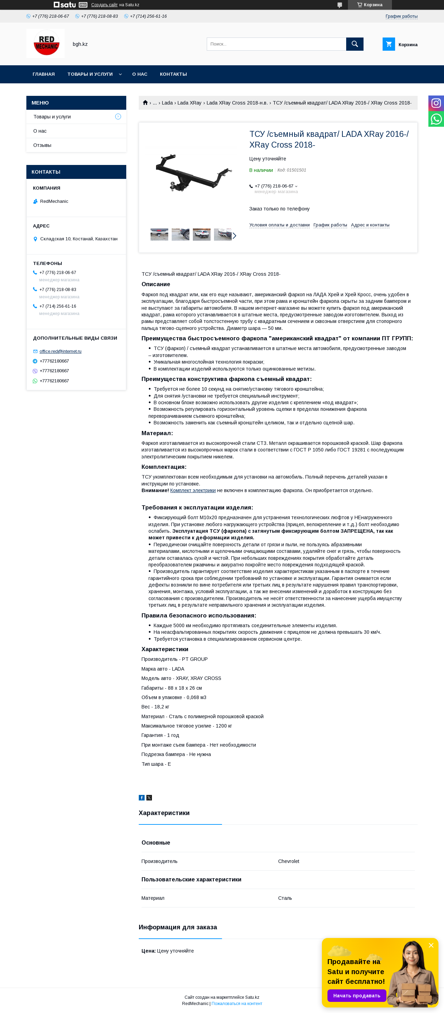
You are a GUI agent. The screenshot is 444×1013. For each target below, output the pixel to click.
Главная (44, 74)
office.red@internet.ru (61, 351)
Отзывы (42, 145)
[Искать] (355, 44)
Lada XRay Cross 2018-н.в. (237, 103)
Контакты (173, 74)
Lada (167, 103)
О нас (139, 74)
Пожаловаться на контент (237, 1003)
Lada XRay (190, 103)
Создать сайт (104, 4)
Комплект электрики (193, 490)
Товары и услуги (90, 74)
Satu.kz (252, 997)
